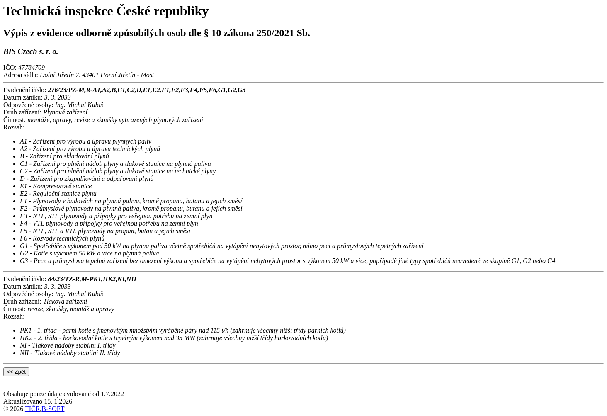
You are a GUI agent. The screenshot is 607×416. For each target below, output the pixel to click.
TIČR (32, 408)
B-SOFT (52, 408)
